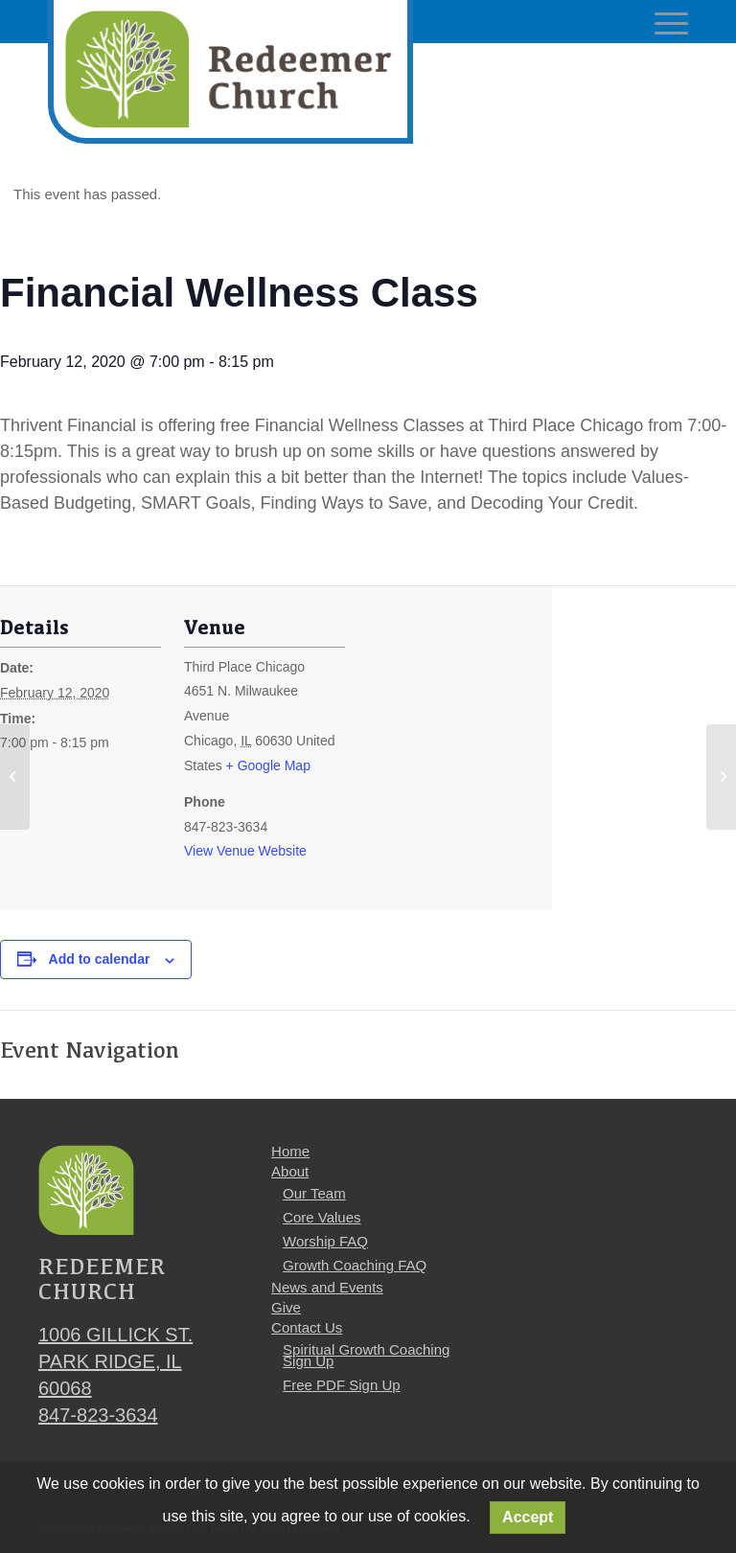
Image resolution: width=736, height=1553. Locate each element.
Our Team (314, 1193)
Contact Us (306, 1327)
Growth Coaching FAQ (354, 1265)
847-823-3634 (98, 1415)
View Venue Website (245, 850)
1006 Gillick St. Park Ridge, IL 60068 (115, 1361)
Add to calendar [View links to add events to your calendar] (99, 959)
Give (286, 1307)
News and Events (327, 1287)
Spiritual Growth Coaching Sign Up (366, 1355)
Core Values (321, 1217)
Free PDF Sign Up (342, 1385)
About (290, 1171)
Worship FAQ (325, 1241)
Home (290, 1151)
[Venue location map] (469, 748)
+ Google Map (268, 765)
